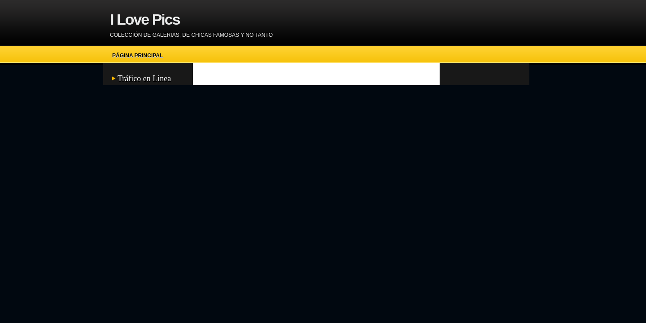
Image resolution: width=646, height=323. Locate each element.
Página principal (137, 55)
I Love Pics (145, 19)
